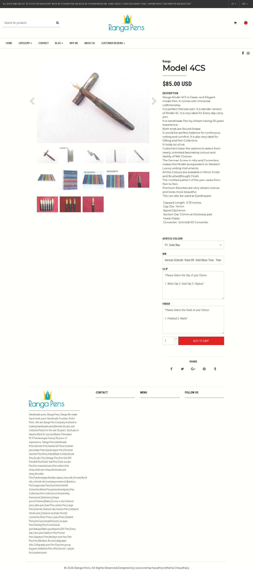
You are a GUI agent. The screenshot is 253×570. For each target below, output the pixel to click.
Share (193, 361)
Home (9, 43)
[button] (244, 4)
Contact (43, 43)
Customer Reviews (112, 43)
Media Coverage (149, 410)
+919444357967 (105, 405)
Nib (164, 253)
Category (24, 43)
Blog (58, 43)
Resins (144, 419)
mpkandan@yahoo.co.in (109, 401)
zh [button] (233, 4)
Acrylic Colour (173, 238)
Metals (144, 415)
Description (170, 93)
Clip (165, 269)
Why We (74, 43)
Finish (166, 303)
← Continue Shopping (201, 349)
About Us (89, 43)
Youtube (145, 405)
